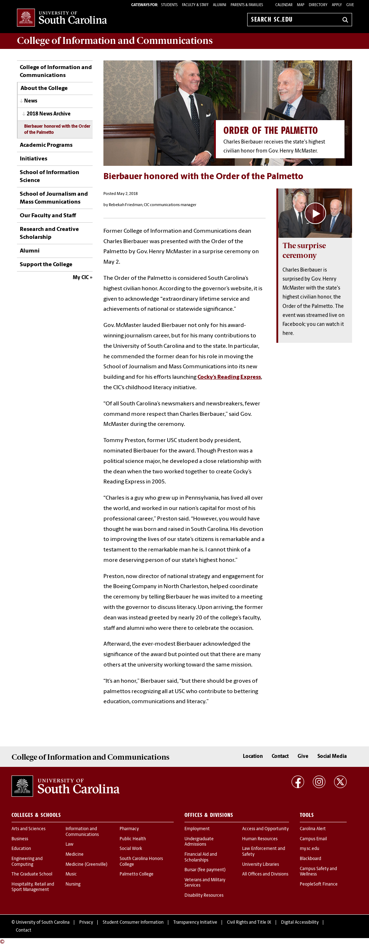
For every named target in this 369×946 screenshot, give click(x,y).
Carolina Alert (313, 829)
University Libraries (260, 865)
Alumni (30, 251)
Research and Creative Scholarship (49, 233)
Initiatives (33, 159)
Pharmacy (129, 829)
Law (70, 844)
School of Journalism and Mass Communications (54, 198)
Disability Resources (203, 895)
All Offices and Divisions (265, 874)
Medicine (75, 854)
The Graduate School (32, 874)
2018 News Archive (49, 114)
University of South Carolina (43, 922)
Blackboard (310, 859)
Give (350, 5)
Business (20, 839)
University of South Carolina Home (62, 18)
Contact (280, 756)
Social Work (131, 849)
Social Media (332, 756)
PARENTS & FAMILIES (247, 5)
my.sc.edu (309, 849)
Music (71, 874)
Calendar (284, 5)
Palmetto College (137, 874)
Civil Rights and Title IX (249, 922)
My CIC (81, 278)
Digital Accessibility (300, 922)
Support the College (46, 265)
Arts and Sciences (28, 829)
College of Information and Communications (56, 71)
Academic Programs (46, 145)
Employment (197, 829)
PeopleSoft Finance (319, 884)
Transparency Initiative (195, 922)
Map (300, 5)
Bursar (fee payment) (205, 870)
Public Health (133, 839)
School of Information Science (49, 176)
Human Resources (259, 839)
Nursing (73, 884)
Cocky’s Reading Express (229, 377)
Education (21, 849)
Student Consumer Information (133, 922)
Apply (337, 5)
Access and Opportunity (265, 829)
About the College (44, 88)
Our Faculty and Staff (48, 216)
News (30, 101)
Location (253, 756)
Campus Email (313, 839)
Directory (318, 5)
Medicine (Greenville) (86, 865)
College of (115, 40)
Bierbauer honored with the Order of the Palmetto (57, 129)
